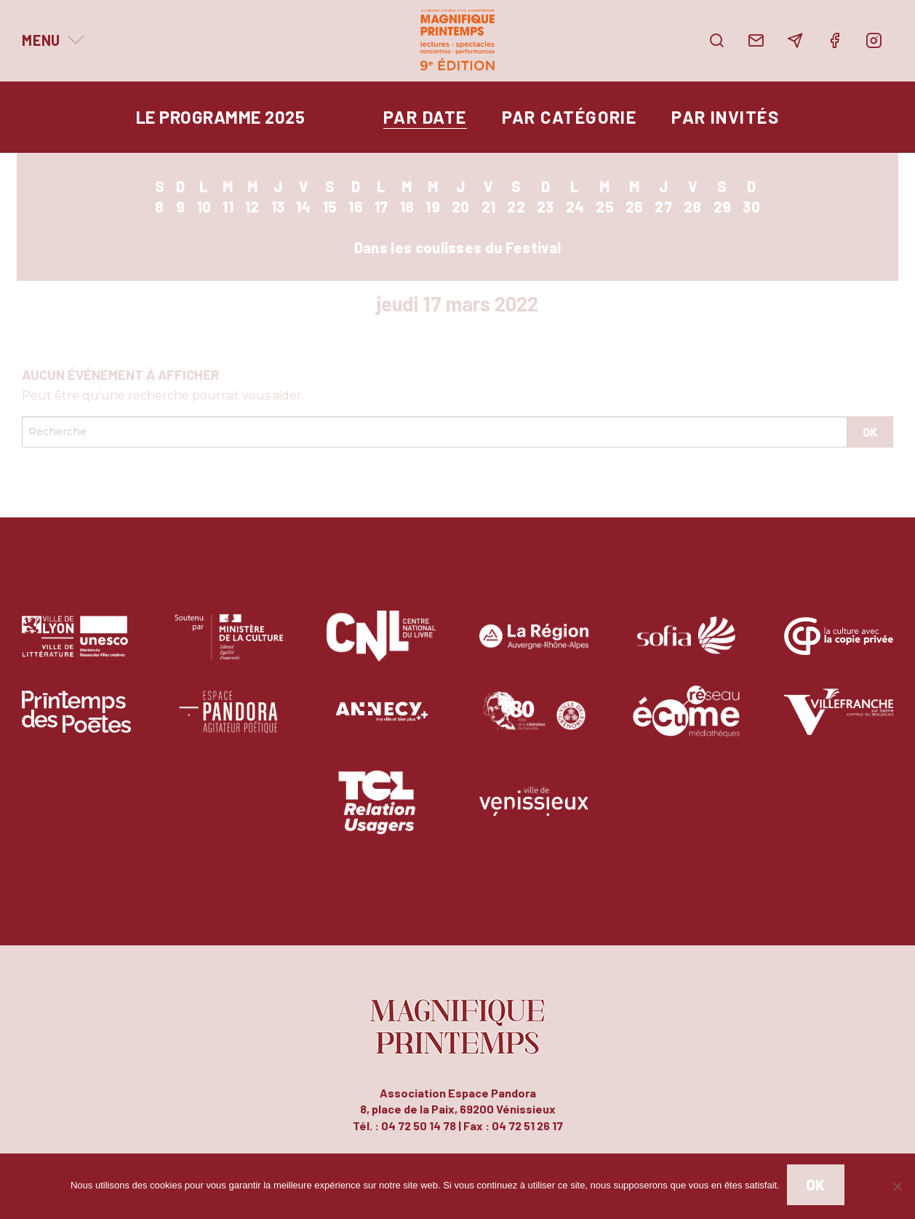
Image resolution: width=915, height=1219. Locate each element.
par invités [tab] (725, 116)
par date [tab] (425, 116)
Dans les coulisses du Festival (458, 247)
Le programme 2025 (220, 116)
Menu (41, 40)
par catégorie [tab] (569, 116)
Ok (816, 1185)
